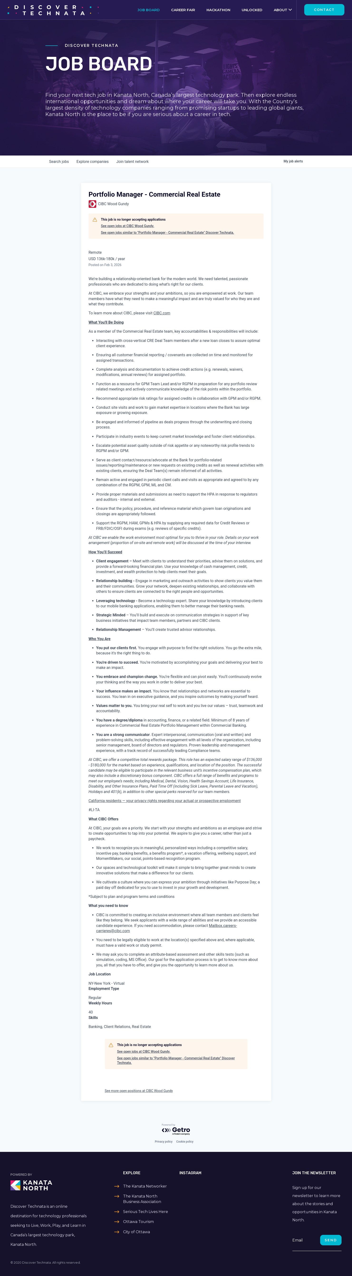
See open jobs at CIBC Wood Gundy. (127, 226)
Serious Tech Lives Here (145, 1211)
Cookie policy (184, 1141)
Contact (324, 10)
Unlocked (252, 10)
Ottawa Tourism (138, 1221)
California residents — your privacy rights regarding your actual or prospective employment (165, 801)
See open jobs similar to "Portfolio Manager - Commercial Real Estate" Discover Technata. (167, 232)
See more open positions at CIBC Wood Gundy (139, 1091)
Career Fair (183, 10)
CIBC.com (161, 313)
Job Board (149, 10)
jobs (59, 161)
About (280, 10)
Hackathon (218, 10)
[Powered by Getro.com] (176, 1129)
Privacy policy (163, 1141)
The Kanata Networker (145, 1186)
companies (93, 161)
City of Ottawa (136, 1232)
